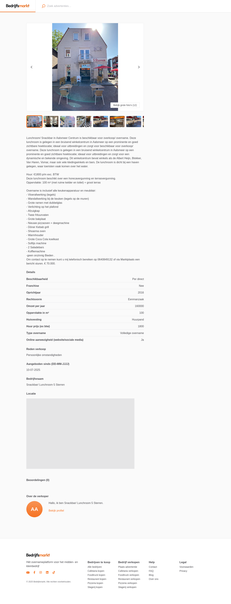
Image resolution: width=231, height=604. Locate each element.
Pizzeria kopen (95, 583)
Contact (153, 567)
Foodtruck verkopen (128, 575)
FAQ (151, 571)
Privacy (183, 571)
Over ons (153, 579)
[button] (85, 67)
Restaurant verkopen (129, 579)
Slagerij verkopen (127, 587)
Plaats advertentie (127, 567)
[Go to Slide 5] (101, 121)
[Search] (43, 6)
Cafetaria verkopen (128, 571)
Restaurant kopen (97, 579)
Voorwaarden (186, 567)
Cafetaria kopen (96, 571)
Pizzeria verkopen (127, 583)
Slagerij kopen (95, 587)
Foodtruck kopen (96, 575)
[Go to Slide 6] (117, 121)
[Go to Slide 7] (134, 121)
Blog (151, 575)
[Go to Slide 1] (34, 121)
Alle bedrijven (95, 567)
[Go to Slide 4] (84, 121)
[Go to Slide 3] (67, 121)
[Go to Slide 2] (51, 121)
